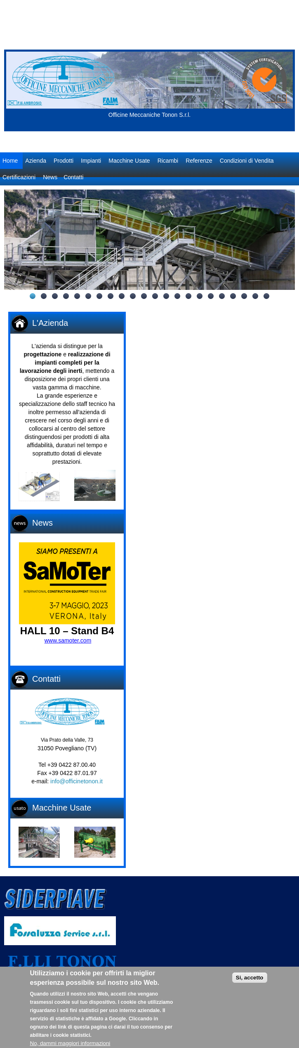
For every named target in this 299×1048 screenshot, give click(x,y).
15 (188, 296)
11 (144, 296)
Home (10, 160)
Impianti (91, 160)
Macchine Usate (129, 160)
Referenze (199, 160)
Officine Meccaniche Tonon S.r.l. (149, 114)
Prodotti (63, 160)
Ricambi (168, 160)
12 (155, 296)
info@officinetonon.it (76, 781)
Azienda (35, 160)
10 (133, 296)
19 (233, 296)
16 (199, 296)
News (50, 177)
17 (211, 296)
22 (266, 296)
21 (255, 296)
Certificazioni (18, 177)
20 (244, 296)
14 (177, 296)
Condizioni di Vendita (247, 160)
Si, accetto (250, 984)
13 (166, 296)
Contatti (73, 177)
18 (222, 296)
